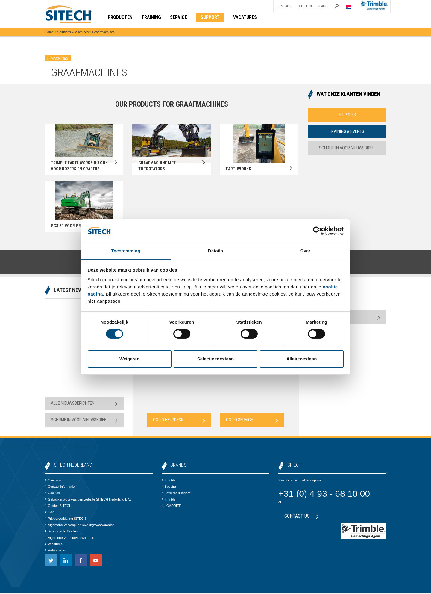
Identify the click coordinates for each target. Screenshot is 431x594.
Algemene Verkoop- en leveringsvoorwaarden (80, 525)
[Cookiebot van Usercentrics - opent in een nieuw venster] (317, 230)
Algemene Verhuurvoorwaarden (69, 538)
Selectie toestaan (215, 358)
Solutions (64, 32)
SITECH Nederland (312, 6)
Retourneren (55, 551)
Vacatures (54, 544)
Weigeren (129, 358)
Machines (82, 32)
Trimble (168, 481)
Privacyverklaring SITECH (65, 519)
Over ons (53, 481)
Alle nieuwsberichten (84, 404)
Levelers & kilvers (176, 493)
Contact (284, 6)
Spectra (169, 487)
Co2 (49, 512)
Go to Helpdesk (179, 420)
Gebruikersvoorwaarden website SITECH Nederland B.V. (88, 499)
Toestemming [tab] (125, 250)
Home (49, 32)
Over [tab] (305, 250)
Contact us (301, 516)
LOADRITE (171, 506)
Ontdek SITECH (58, 506)
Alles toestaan (301, 358)
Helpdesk (347, 115)
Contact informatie (60, 487)
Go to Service (252, 420)
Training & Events (347, 131)
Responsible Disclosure (63, 532)
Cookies (52, 493)
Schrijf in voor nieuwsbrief (346, 148)
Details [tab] (215, 250)
